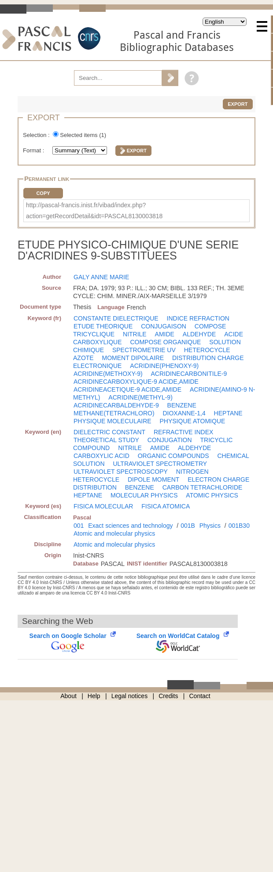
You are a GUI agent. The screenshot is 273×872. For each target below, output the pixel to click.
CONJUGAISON (163, 326)
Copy (43, 193)
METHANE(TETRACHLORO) (114, 413)
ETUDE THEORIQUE (103, 326)
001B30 (239, 525)
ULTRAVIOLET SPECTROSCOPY (121, 471)
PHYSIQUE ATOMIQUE (192, 421)
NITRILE (135, 334)
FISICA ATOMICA (165, 506)
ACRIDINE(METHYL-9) (140, 397)
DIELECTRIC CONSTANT (109, 432)
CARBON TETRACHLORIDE (202, 487)
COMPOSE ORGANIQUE (165, 342)
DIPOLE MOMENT (153, 479)
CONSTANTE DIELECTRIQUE (116, 318)
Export (237, 104)
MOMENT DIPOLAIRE (133, 357)
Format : (34, 150)
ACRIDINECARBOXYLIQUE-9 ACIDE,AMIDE (136, 381)
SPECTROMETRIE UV (144, 349)
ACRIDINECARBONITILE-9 (189, 373)
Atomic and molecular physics (114, 533)
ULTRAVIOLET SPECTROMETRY (160, 463)
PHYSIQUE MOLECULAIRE (112, 421)
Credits (168, 695)
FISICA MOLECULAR (103, 506)
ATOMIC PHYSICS (212, 495)
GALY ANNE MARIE (101, 277)
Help (94, 695)
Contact (199, 695)
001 (79, 525)
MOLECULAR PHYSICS (144, 495)
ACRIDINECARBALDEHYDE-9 (116, 405)
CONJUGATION (170, 439)
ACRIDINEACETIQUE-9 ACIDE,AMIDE (127, 389)
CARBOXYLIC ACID (101, 455)
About (68, 695)
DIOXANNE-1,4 (183, 413)
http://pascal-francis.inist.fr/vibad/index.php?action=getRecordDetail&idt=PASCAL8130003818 (94, 211)
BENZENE (181, 405)
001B (188, 525)
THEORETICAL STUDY (106, 439)
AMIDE (164, 334)
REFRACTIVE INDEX (183, 432)
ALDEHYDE (199, 334)
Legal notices (129, 695)
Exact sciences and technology (130, 525)
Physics (210, 525)
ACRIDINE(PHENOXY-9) (164, 365)
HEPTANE (228, 413)
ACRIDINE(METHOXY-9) (108, 373)
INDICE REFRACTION (198, 318)
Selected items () (83, 135)
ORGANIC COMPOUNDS (173, 455)
